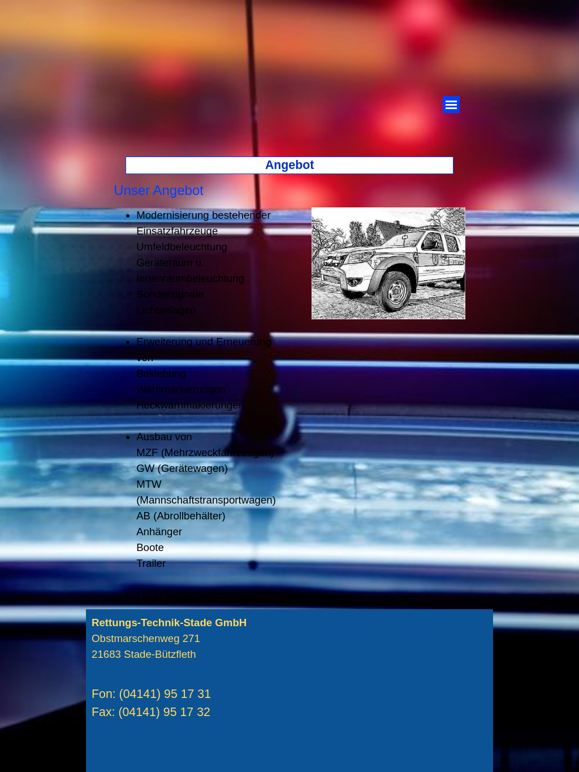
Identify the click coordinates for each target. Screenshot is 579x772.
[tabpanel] (299, 190)
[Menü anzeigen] (451, 104)
